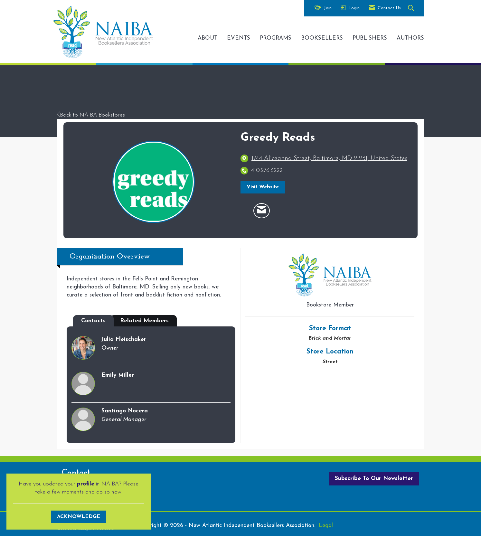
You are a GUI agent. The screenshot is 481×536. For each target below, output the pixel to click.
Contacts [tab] (93, 321)
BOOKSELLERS (322, 38)
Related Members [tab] (144, 321)
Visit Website (263, 187)
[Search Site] (412, 9)
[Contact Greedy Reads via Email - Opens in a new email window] (261, 211)
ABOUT (207, 38)
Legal (326, 525)
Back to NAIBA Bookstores (91, 115)
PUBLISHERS (370, 38)
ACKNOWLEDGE (78, 516)
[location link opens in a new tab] (329, 158)
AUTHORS (410, 38)
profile (85, 484)
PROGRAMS (275, 38)
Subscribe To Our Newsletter (374, 478)
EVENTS (238, 38)
